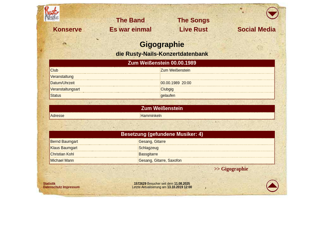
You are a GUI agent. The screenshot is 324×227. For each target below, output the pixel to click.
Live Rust (193, 29)
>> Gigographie (231, 169)
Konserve (67, 29)
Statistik (49, 183)
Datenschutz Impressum (61, 187)
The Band (130, 20)
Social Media (256, 29)
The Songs (193, 20)
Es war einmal (130, 29)
